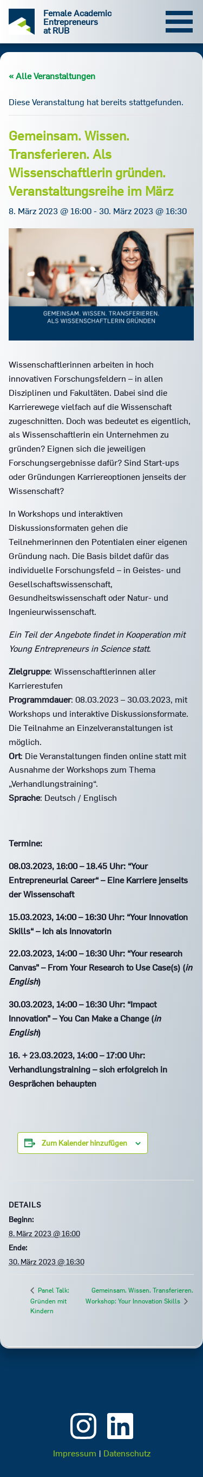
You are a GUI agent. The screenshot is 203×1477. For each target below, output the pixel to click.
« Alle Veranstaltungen (52, 75)
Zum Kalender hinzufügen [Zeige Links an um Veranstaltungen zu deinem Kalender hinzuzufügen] (84, 1143)
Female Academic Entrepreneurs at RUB (77, 22)
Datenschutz (126, 1453)
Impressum (74, 1453)
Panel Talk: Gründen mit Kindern (49, 1300)
